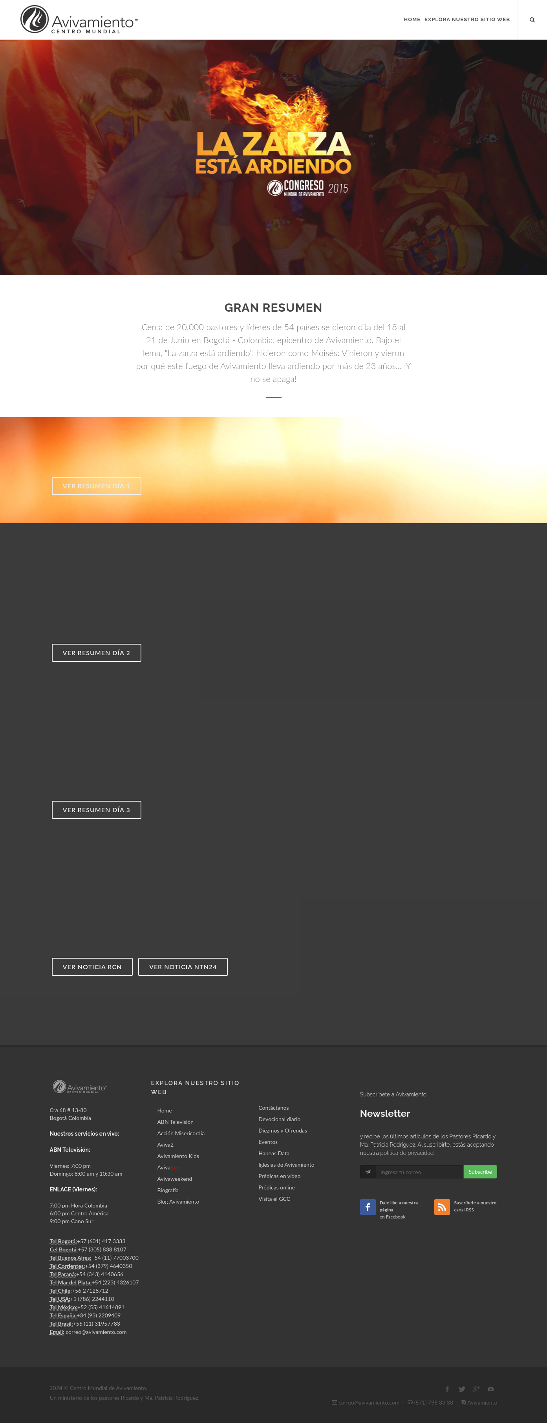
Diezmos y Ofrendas (282, 1130)
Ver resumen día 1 (96, 486)
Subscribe (480, 1171)
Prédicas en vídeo (279, 1176)
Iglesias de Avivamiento (286, 1164)
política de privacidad (407, 1153)
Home (164, 1110)
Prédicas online (276, 1187)
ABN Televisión (175, 1121)
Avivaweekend (174, 1178)
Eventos (268, 1141)
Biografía (167, 1190)
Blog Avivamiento (178, 1201)
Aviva (169, 1167)
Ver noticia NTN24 (183, 966)
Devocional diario (279, 1119)
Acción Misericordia (181, 1133)
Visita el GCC (274, 1198)
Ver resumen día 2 (96, 652)
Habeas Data (273, 1153)
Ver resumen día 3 (96, 809)
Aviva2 (165, 1144)
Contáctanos (273, 1107)
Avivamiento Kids (178, 1156)
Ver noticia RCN (92, 966)
